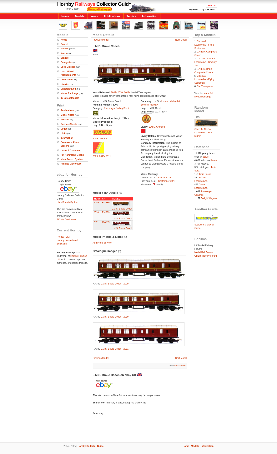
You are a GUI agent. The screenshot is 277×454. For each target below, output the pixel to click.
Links (64, 133)
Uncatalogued (68, 88)
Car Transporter (205, 86)
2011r (127, 92)
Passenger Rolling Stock (116, 108)
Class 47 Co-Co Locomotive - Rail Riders (203, 132)
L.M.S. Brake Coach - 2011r (115, 349)
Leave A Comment (71, 150)
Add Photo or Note (102, 242)
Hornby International (67, 240)
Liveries (65, 84)
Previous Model (101, 39)
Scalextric (62, 243)
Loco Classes (68, 67)
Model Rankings (69, 93)
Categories (67, 62)
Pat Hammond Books (72, 155)
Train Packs (205, 174)
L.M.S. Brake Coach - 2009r (115, 283)
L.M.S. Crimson (157, 127)
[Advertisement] (138, 429)
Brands (64, 58)
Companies (67, 79)
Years (94, 16)
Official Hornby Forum (205, 255)
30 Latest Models (70, 98)
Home (65, 16)
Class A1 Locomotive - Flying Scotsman (204, 45)
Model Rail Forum (203, 252)
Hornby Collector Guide (91, 446)
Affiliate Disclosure (71, 163)
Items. (214, 160)
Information (149, 16)
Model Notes (67, 115)
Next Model (181, 39)
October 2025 (164, 177)
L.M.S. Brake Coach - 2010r (115, 316)
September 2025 (166, 181)
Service (131, 16)
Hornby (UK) (63, 236)
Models (80, 16)
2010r (120, 92)
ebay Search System (72, 159)
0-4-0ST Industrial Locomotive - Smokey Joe (205, 62)
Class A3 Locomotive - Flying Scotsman (204, 79)
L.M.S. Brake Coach (122, 208)
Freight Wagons (209, 198)
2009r (114, 92)
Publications (112, 16)
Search (64, 44)
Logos (64, 128)
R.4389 (106, 202)
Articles (65, 119)
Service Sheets (69, 124)
